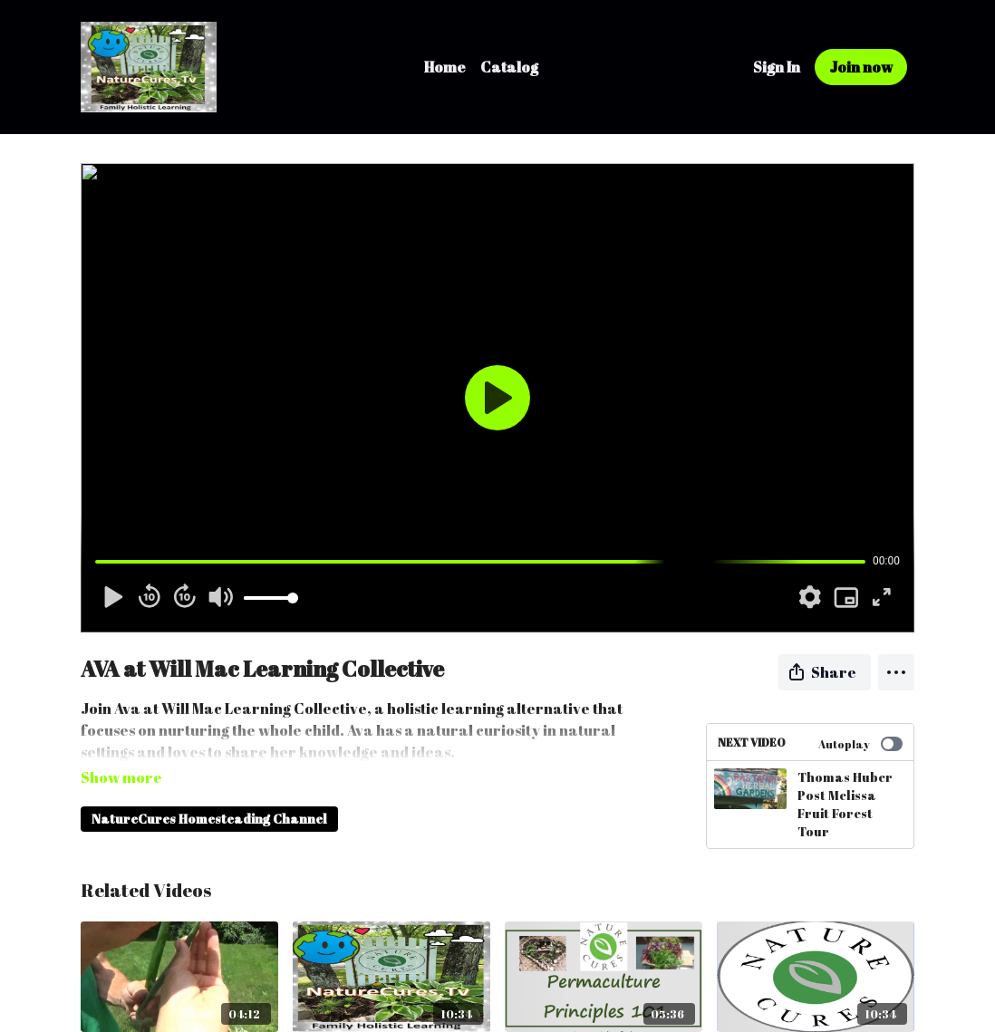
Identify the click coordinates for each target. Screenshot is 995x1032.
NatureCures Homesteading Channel (209, 793)
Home (445, 67)
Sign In (776, 67)
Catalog (509, 67)
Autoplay (860, 744)
